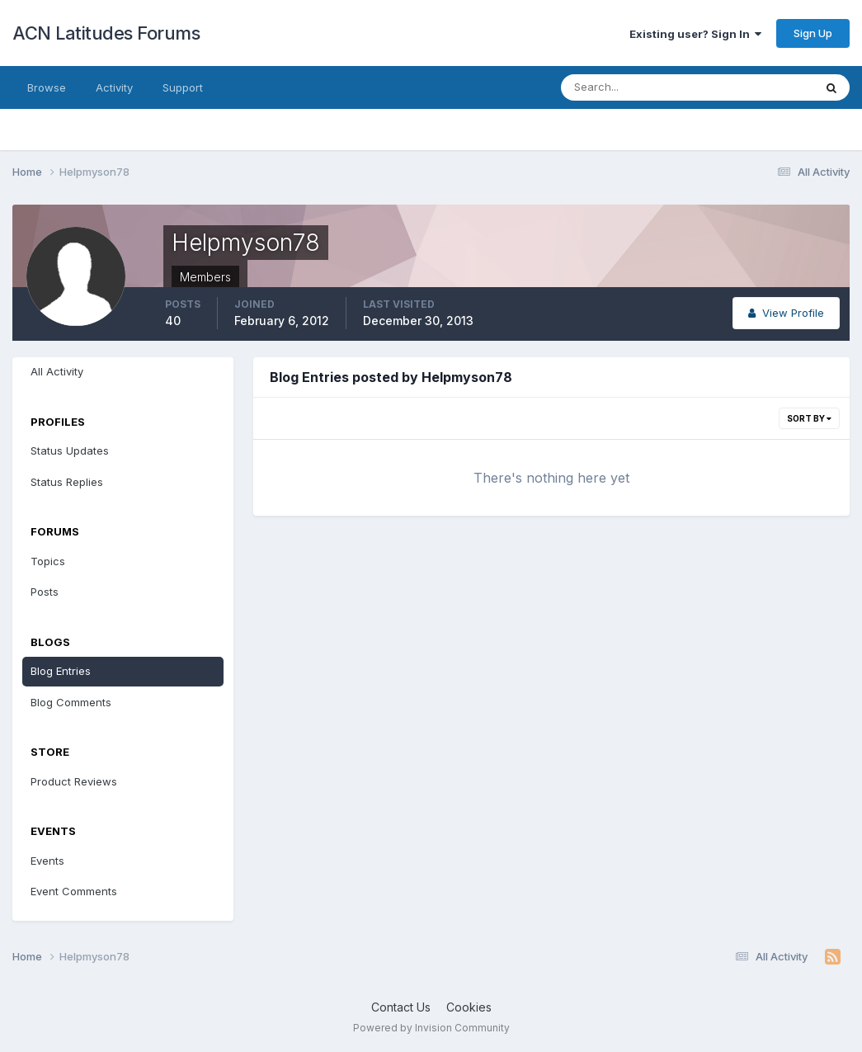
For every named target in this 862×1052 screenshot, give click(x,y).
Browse (46, 87)
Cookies (469, 1007)
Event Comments (74, 891)
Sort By (809, 418)
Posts (45, 591)
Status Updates (70, 450)
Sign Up (813, 33)
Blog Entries (61, 670)
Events (47, 860)
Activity (114, 87)
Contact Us (401, 1007)
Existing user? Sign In (695, 33)
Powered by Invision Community (431, 1027)
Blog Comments (71, 702)
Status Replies (67, 481)
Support (183, 87)
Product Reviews (74, 781)
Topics (48, 561)
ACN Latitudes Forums (106, 33)
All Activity (57, 371)
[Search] (633, 87)
